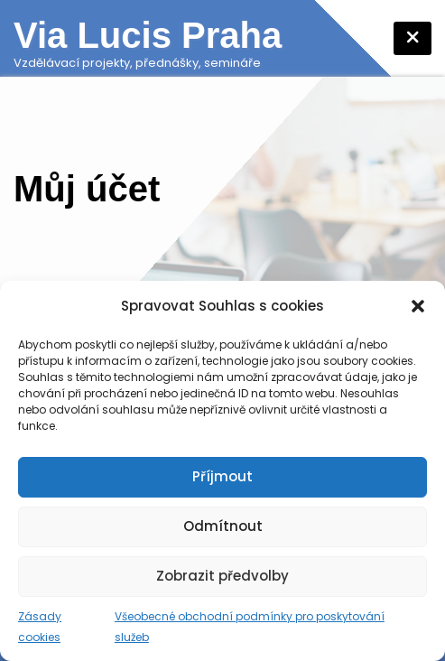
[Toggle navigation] (412, 38)
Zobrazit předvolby (222, 575)
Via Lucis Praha (148, 35)
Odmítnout (223, 526)
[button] (418, 306)
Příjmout (222, 476)
